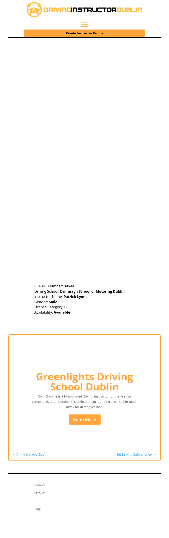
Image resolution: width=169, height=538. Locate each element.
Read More (84, 419)
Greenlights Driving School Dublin (84, 381)
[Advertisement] (84, 71)
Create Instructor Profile (84, 33)
